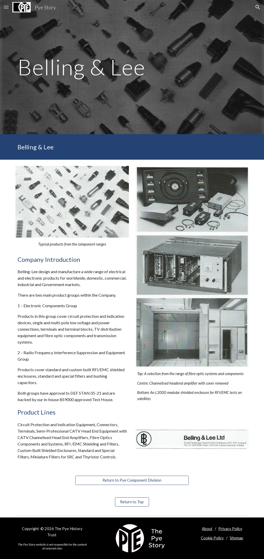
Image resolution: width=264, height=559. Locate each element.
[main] (92, 67)
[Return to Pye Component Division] (132, 480)
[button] (6, 7)
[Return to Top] (131, 502)
